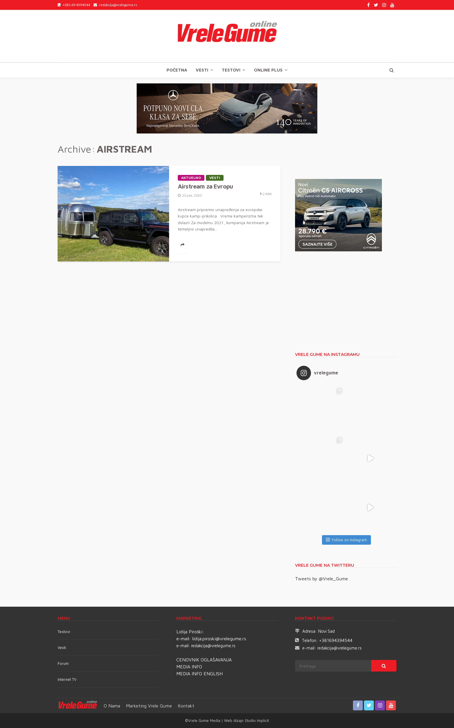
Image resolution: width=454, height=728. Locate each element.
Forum (63, 663)
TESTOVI (231, 69)
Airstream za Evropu (205, 186)
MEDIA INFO (189, 666)
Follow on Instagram (346, 539)
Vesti (202, 69)
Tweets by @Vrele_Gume (321, 578)
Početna (176, 69)
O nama (112, 705)
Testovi (64, 631)
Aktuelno (191, 178)
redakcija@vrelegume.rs (213, 645)
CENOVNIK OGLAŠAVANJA (204, 659)
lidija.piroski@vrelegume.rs (219, 638)
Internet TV (67, 679)
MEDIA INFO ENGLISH (199, 673)
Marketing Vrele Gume (149, 705)
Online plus (268, 69)
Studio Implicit (256, 720)
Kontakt (186, 705)
